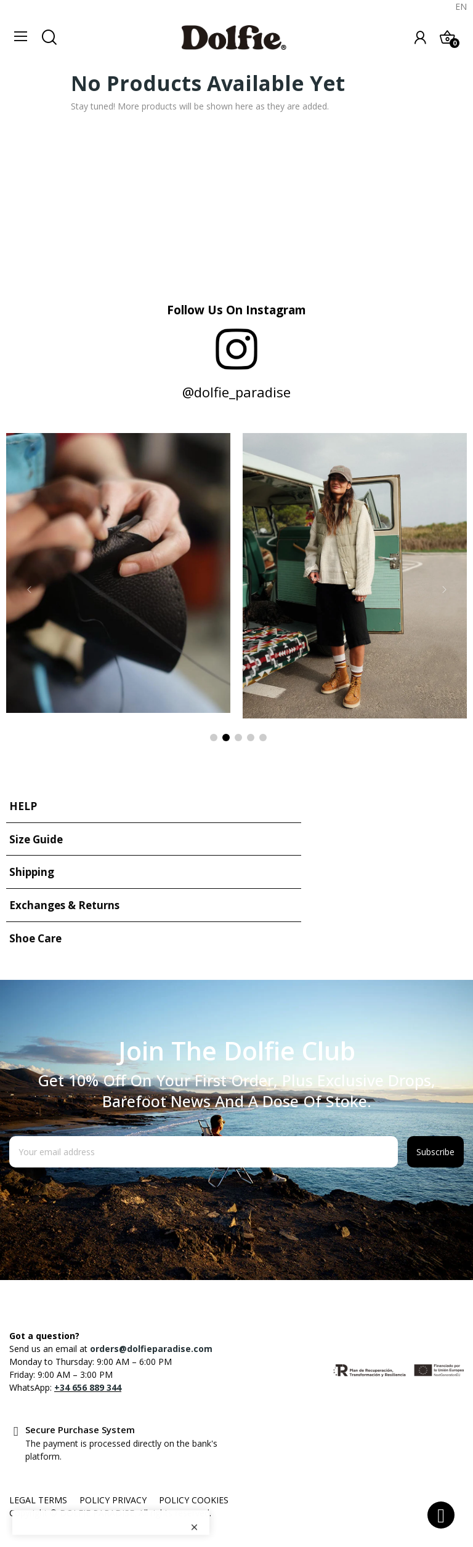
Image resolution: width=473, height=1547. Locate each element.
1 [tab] (213, 737)
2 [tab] (226, 737)
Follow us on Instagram (236, 310)
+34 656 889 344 (87, 1387)
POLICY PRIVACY (113, 1500)
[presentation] (109, 1198)
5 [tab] (263, 737)
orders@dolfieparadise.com (151, 1348)
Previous (28, 589)
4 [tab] (250, 737)
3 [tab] (238, 737)
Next (444, 589)
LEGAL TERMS (38, 1500)
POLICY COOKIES (193, 1500)
